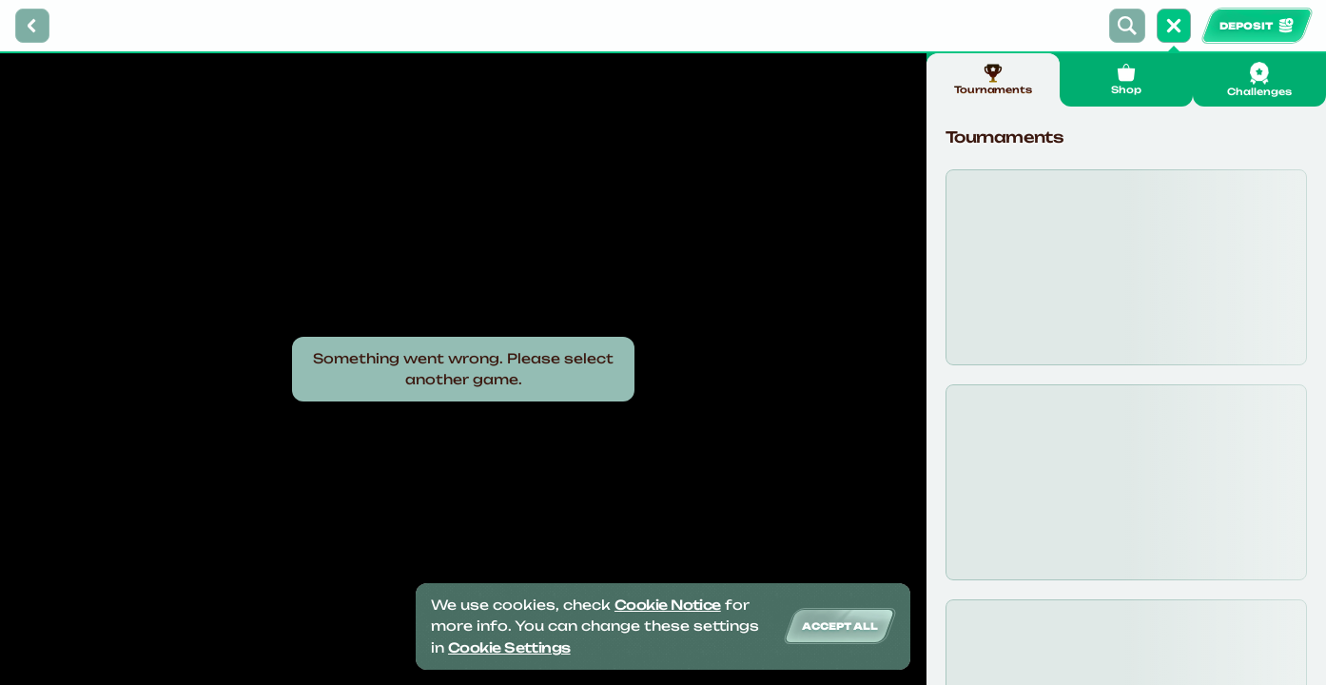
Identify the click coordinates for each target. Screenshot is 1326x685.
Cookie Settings (509, 647)
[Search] (1127, 26)
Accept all (840, 626)
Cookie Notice (667, 605)
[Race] (1174, 26)
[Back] (32, 26)
